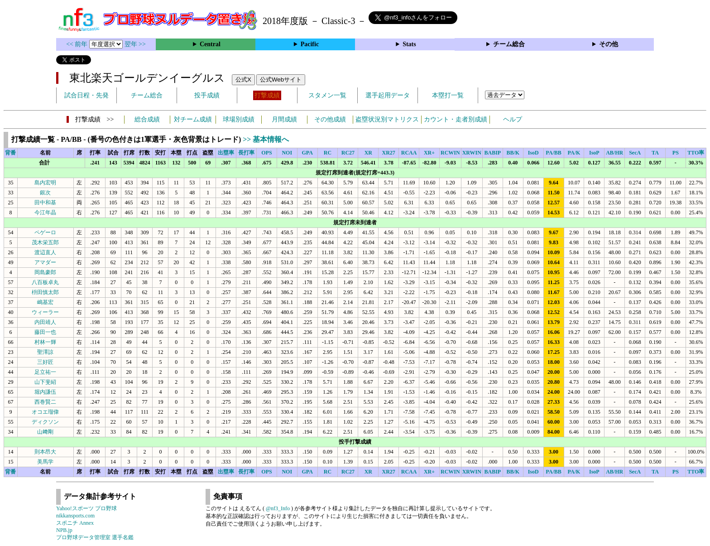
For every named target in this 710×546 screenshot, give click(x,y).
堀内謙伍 (45, 392)
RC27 (348, 153)
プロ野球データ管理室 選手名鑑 (95, 537)
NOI (287, 153)
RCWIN (450, 153)
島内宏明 (45, 182)
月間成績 (284, 119)
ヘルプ (512, 119)
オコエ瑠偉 (45, 412)
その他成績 (330, 119)
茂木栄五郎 (45, 242)
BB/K (512, 153)
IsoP (594, 153)
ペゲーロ (45, 232)
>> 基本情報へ (266, 139)
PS (675, 153)
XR (368, 153)
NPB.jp (64, 530)
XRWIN (471, 153)
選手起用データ (387, 95)
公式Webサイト (281, 79)
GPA (307, 153)
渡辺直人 (45, 252)
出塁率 (226, 153)
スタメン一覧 (327, 95)
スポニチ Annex (75, 523)
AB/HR (614, 153)
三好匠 (45, 362)
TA (655, 153)
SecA (635, 153)
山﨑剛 (45, 432)
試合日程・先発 (86, 95)
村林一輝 (45, 342)
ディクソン (45, 422)
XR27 (388, 153)
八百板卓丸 (45, 282)
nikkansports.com (75, 515)
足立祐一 (45, 372)
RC (327, 153)
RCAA (409, 153)
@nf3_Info (278, 508)
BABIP (493, 153)
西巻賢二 (45, 402)
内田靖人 (45, 322)
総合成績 (147, 119)
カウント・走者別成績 (455, 119)
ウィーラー (45, 312)
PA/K (574, 153)
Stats (409, 44)
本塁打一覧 (448, 95)
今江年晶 (45, 212)
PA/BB (553, 153)
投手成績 (207, 95)
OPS (266, 153)
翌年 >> (135, 44)
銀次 (45, 192)
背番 (10, 153)
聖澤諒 (45, 352)
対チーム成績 (193, 119)
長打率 (246, 153)
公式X (243, 79)
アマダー (45, 262)
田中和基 (45, 202)
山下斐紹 (45, 382)
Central (210, 44)
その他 (608, 44)
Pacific (310, 44)
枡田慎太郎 (45, 292)
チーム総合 (509, 44)
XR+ (429, 153)
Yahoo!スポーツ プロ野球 (86, 508)
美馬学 (45, 462)
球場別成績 (238, 119)
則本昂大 (45, 452)
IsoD (533, 153)
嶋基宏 (45, 302)
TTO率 (695, 153)
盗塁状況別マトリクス (387, 119)
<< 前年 (77, 44)
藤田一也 (45, 332)
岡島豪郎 (45, 272)
